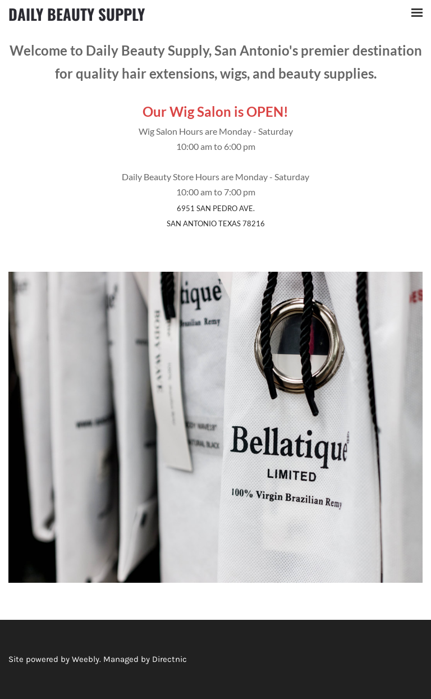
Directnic (169, 659)
